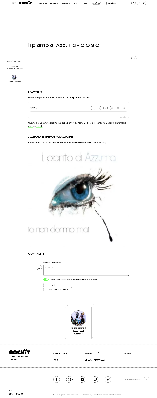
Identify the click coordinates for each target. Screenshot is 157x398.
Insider (97, 3)
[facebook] (56, 379)
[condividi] (133, 58)
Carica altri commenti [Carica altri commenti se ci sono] (58, 289)
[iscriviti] (146, 379)
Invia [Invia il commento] (54, 285)
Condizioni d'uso (72, 395)
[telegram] (108, 379)
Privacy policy (87, 395)
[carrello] (133, 3)
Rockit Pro (111, 3)
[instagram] (69, 379)
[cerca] (139, 3)
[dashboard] (144, 3)
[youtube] (82, 379)
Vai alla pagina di (78, 322)
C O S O (33, 107)
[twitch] (95, 379)
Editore (16, 393)
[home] (25, 3)
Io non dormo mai (80, 142)
